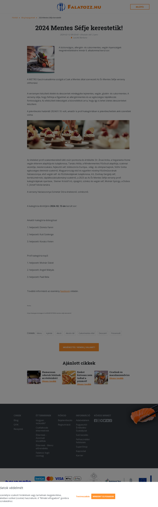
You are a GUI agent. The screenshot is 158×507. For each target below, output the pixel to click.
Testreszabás (83, 496)
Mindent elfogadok (103, 496)
